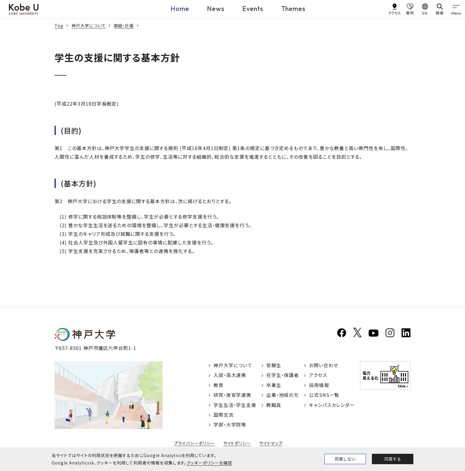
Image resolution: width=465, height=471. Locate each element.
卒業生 (273, 385)
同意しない (345, 459)
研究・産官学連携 (232, 395)
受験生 (273, 365)
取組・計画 (124, 25)
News (215, 8)
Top (59, 25)
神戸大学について (88, 25)
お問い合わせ (323, 365)
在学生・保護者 (282, 375)
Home (180, 8)
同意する (392, 459)
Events (252, 8)
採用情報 (319, 385)
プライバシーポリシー (194, 444)
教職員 (273, 405)
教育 (219, 385)
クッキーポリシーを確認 (209, 463)
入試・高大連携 (230, 375)
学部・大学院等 (230, 425)
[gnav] (456, 9)
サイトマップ (271, 444)
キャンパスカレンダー (332, 405)
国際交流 (224, 415)
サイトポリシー (237, 444)
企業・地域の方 (282, 395)
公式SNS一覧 (324, 395)
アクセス (318, 375)
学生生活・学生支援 (235, 405)
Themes (293, 8)
